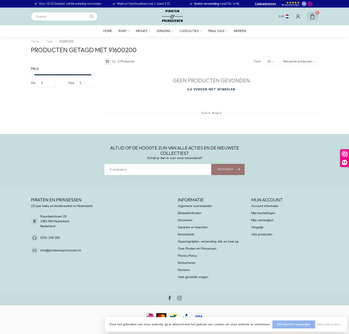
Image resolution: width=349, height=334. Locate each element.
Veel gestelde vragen (193, 277)
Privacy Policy (187, 256)
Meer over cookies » (329, 324)
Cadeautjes (189, 31)
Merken (240, 31)
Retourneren (187, 263)
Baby (123, 31)
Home (107, 31)
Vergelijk (257, 227)
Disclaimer (185, 220)
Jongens (163, 31)
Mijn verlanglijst (262, 220)
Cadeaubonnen (265, 4)
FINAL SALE (216, 31)
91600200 (66, 42)
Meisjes (142, 31)
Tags (49, 42)
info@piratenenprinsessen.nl (60, 250)
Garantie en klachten (193, 227)
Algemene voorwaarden (195, 206)
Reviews (184, 270)
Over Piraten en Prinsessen (197, 249)
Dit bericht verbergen (293, 324)
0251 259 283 (50, 238)
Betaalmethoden (189, 213)
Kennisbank (186, 234)
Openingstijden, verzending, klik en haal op (208, 241)
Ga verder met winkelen (211, 89)
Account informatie (264, 206)
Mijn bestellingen (263, 213)
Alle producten (261, 234)
